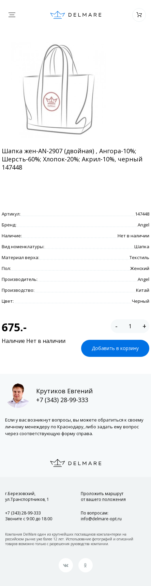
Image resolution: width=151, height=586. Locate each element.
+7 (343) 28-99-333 (62, 400)
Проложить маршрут (103, 496)
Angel (143, 225)
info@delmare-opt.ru (101, 519)
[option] (58, 90)
